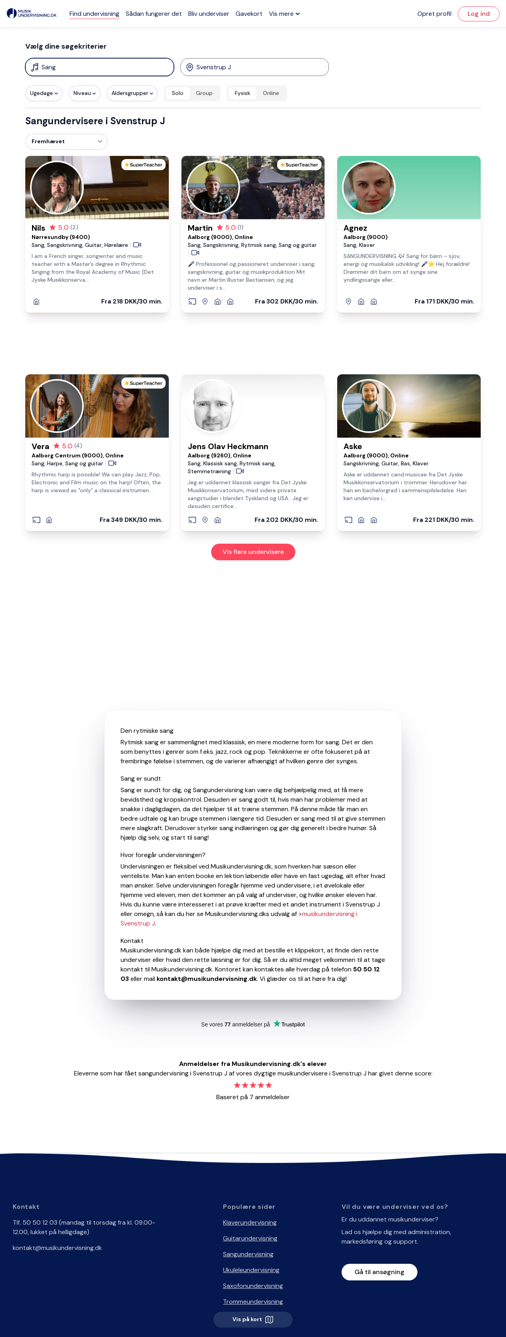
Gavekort (249, 13)
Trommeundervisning (253, 1301)
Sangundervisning (248, 1254)
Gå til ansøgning (379, 1272)
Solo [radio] (177, 93)
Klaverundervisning (250, 1222)
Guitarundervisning (250, 1238)
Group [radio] (204, 93)
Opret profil (434, 13)
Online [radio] (271, 93)
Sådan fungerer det (154, 13)
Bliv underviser (208, 13)
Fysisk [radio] (242, 93)
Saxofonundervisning (253, 1286)
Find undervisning (94, 13)
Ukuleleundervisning (251, 1270)
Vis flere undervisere (253, 552)
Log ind (479, 13)
